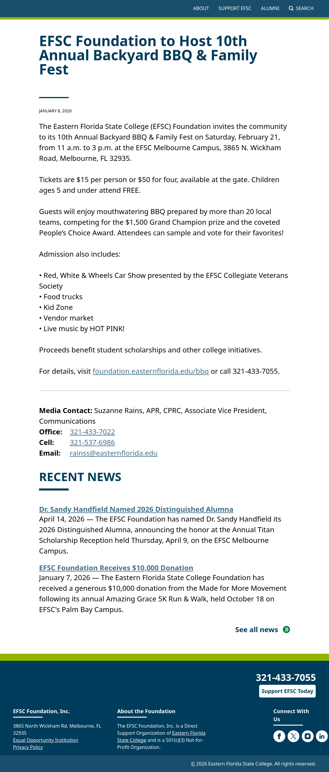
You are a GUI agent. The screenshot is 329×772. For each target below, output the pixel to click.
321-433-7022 (92, 431)
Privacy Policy (28, 747)
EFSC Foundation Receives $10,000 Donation (116, 567)
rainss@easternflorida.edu (114, 453)
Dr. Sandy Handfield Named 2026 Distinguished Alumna (136, 509)
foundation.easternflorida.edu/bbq (151, 371)
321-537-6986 (92, 442)
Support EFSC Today (287, 691)
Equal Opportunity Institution (45, 740)
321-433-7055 (286, 677)
